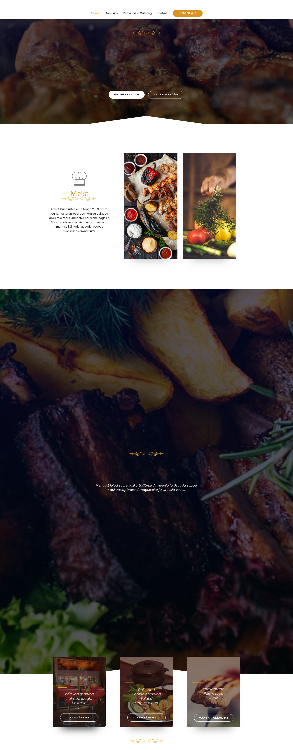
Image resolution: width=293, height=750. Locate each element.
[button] (188, 13)
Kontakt (162, 13)
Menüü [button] (110, 13)
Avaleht (96, 13)
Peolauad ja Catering (137, 13)
